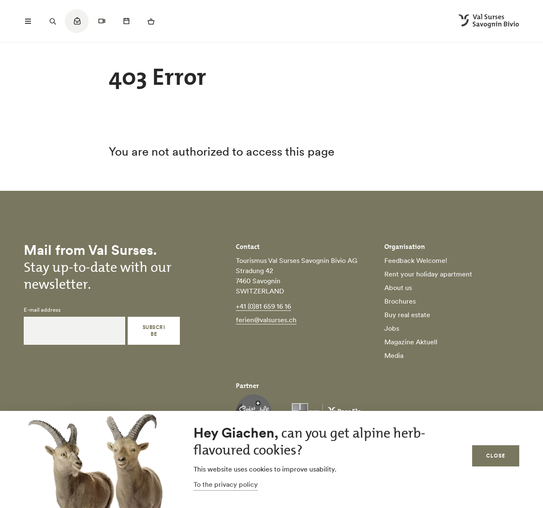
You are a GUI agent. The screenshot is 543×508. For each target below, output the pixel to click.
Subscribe (154, 330)
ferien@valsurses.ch (266, 319)
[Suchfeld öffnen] (52, 21)
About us (398, 287)
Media (393, 355)
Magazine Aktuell (410, 342)
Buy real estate (407, 314)
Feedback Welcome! (415, 260)
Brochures (400, 301)
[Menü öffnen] (28, 21)
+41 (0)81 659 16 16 (263, 306)
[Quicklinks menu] (76, 25)
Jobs (391, 328)
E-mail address (42, 310)
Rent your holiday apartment (428, 274)
